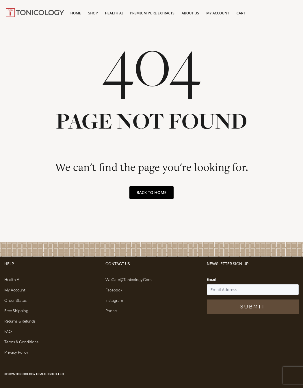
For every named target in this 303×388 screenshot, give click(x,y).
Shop (93, 13)
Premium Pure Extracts (152, 13)
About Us (190, 13)
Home (75, 13)
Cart (241, 13)
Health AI (114, 13)
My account (217, 13)
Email (211, 280)
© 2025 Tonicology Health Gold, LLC (34, 374)
